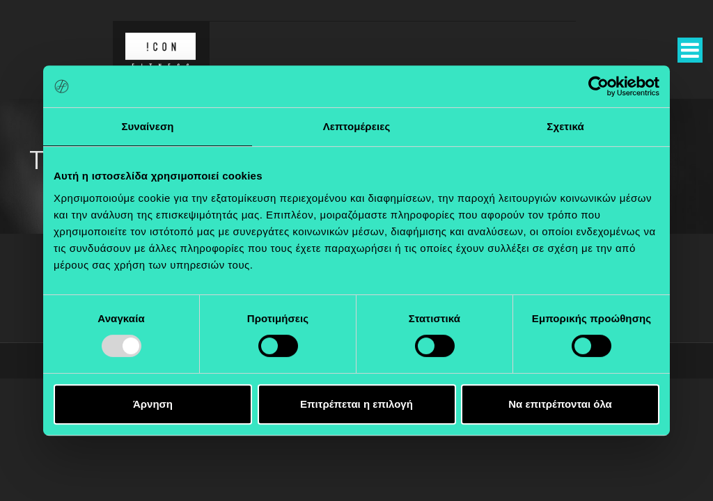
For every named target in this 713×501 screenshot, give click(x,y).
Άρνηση (153, 404)
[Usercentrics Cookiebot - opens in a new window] (598, 86)
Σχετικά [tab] (565, 126)
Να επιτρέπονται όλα (560, 404)
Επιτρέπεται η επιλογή (356, 404)
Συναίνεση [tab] (147, 126)
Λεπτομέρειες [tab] (357, 126)
